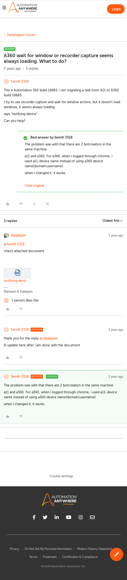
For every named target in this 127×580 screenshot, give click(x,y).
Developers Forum (21, 35)
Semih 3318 (20, 81)
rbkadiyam (18, 235)
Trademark (50, 557)
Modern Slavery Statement (94, 549)
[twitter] (45, 518)
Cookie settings (61, 476)
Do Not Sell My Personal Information (48, 549)
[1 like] (21, 300)
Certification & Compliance (80, 557)
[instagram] (81, 518)
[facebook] (34, 518)
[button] (4, 8)
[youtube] (68, 518)
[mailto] (92, 518)
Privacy (14, 549)
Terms (33, 557)
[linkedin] (57, 518)
